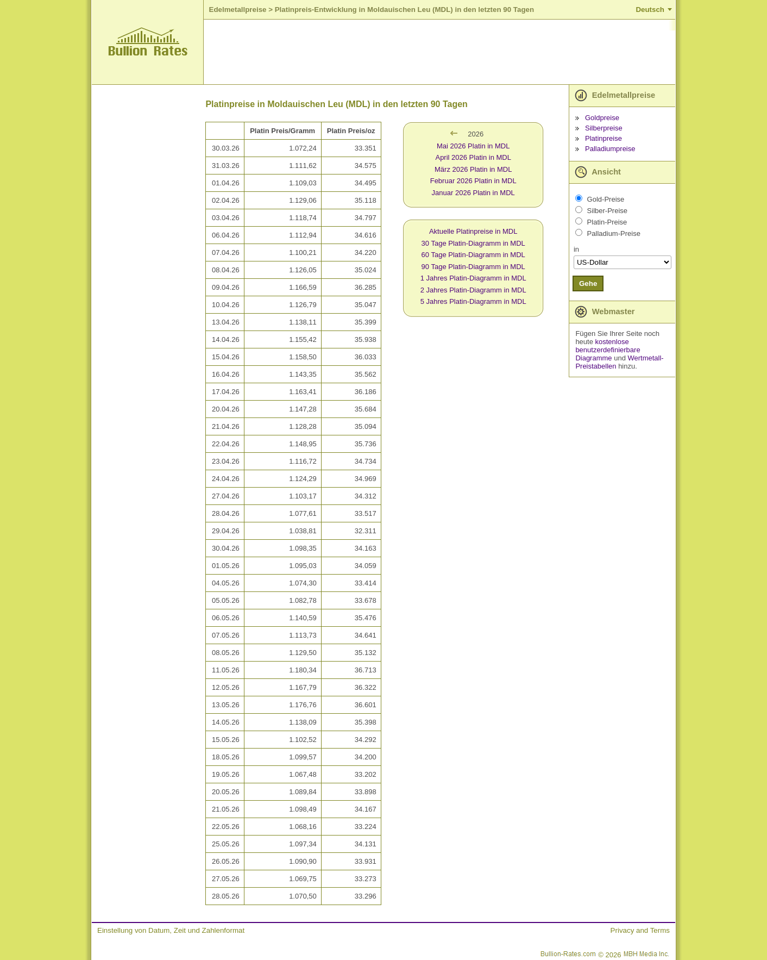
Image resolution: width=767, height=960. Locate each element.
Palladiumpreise (610, 149)
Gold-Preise (606, 199)
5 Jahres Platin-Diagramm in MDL (473, 301)
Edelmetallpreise (238, 9)
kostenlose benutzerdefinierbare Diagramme (607, 350)
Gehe (588, 283)
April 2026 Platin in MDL (473, 157)
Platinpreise (603, 138)
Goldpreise (602, 118)
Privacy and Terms (640, 930)
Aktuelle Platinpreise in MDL (473, 231)
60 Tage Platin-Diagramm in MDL (473, 255)
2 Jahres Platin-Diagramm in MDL (473, 290)
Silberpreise (604, 128)
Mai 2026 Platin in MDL (473, 146)
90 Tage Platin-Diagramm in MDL (473, 267)
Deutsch (650, 9)
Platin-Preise (607, 222)
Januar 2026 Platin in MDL (473, 193)
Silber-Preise (607, 211)
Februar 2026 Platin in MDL (473, 181)
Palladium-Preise (613, 233)
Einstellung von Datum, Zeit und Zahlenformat (170, 930)
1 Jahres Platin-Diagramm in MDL (473, 278)
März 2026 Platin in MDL (473, 169)
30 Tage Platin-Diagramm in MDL (473, 243)
